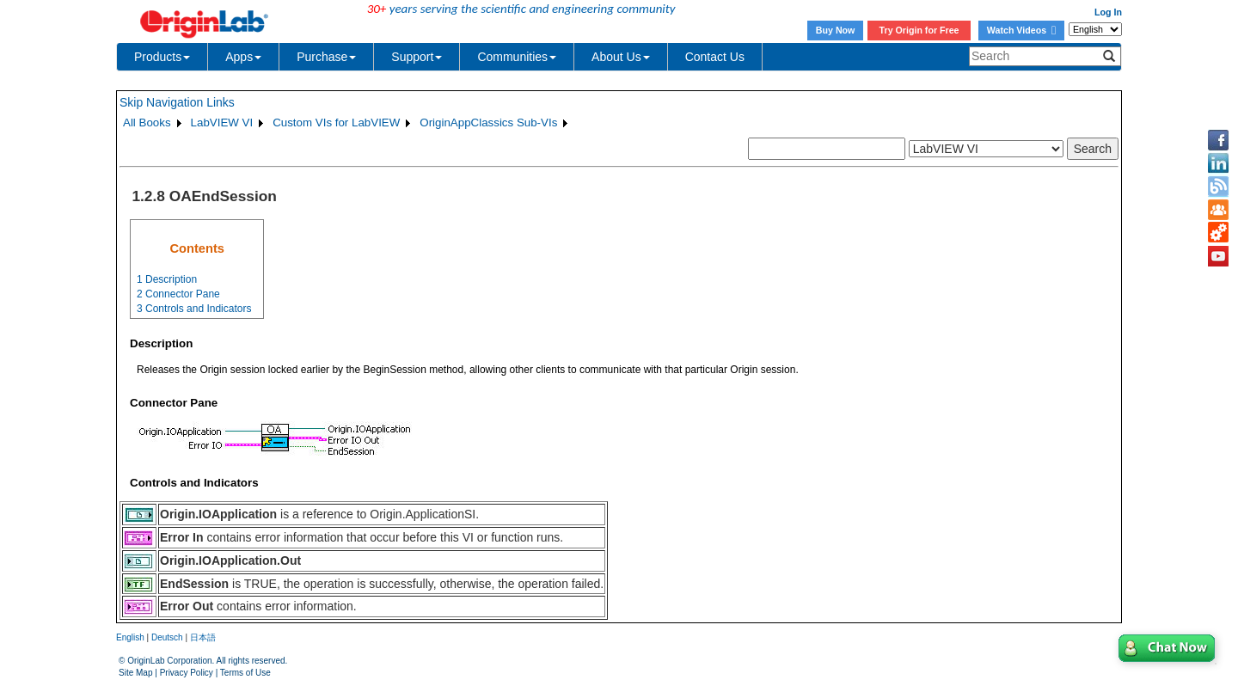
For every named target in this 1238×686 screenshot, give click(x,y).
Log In (1108, 12)
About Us (620, 57)
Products (162, 57)
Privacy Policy (186, 672)
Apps (243, 57)
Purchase (326, 57)
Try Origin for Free (919, 30)
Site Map (135, 672)
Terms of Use (245, 672)
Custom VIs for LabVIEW (336, 122)
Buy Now (835, 30)
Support (416, 57)
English (130, 637)
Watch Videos (1021, 30)
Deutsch (167, 637)
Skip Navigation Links (177, 102)
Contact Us (715, 57)
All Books (147, 122)
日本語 (203, 637)
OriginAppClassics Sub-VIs (488, 122)
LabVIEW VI (222, 122)
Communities (516, 57)
